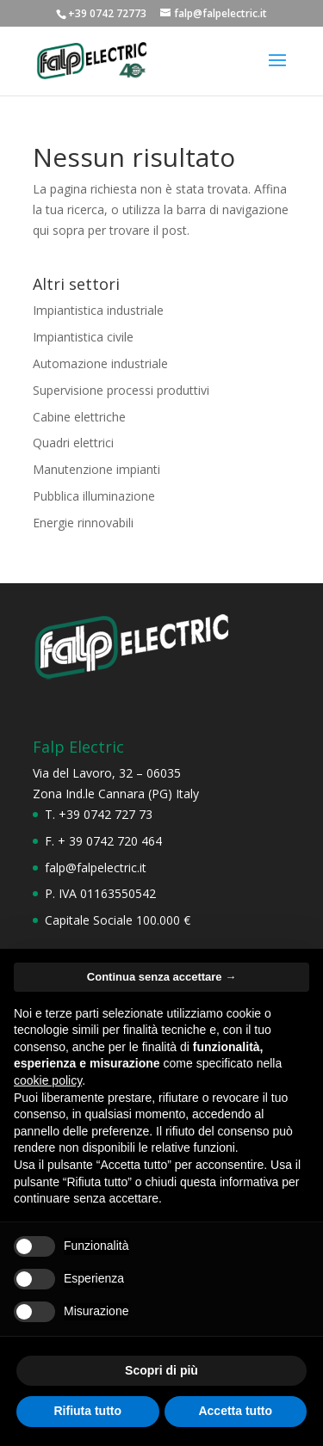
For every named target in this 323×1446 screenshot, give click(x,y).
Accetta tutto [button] (235, 1411)
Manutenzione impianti (96, 469)
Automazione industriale (100, 363)
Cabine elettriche (79, 417)
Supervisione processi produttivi (121, 390)
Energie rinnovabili (83, 522)
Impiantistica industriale (98, 310)
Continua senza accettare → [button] (161, 976)
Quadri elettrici (73, 442)
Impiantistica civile (83, 337)
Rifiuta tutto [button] (87, 1411)
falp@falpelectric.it (95, 867)
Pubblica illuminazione (94, 496)
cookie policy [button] (48, 1080)
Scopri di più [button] (161, 1370)
